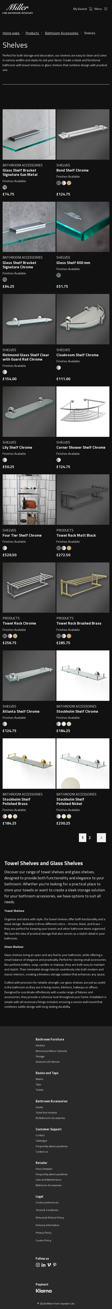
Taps (38, 1084)
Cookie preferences (47, 1202)
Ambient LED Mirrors (47, 1062)
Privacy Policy (43, 1233)
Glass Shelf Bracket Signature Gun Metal (20, 172)
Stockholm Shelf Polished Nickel (70, 801)
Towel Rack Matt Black (76, 535)
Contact (40, 1135)
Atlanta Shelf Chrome (21, 711)
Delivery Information (47, 1225)
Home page (11, 33)
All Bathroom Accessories (50, 1118)
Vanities (40, 1045)
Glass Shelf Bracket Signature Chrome (19, 265)
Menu (101, 8)
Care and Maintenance (49, 1180)
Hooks (39, 1107)
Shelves (89, 33)
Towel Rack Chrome (19, 623)
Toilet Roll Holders (46, 1113)
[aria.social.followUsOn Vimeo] (49, 1264)
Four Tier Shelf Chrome (22, 535)
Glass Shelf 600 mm (73, 263)
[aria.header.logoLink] (18, 9)
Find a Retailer (44, 1169)
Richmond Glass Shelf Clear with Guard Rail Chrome (26, 357)
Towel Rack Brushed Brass (78, 623)
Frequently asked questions (51, 1146)
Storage (40, 1056)
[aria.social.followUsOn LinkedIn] (43, 1264)
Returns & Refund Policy (50, 1217)
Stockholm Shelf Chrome (77, 711)
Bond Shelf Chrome (72, 170)
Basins (39, 1079)
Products (32, 33)
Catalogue (41, 1141)
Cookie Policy (43, 1240)
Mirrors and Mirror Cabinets (51, 1051)
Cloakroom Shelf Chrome (77, 355)
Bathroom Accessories (61, 33)
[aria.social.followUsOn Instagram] (38, 1264)
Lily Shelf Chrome (17, 447)
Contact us (42, 1152)
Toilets (39, 1090)
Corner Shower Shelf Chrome (81, 447)
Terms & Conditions (47, 1210)
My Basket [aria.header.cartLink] (83, 8)
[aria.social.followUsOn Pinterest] (55, 1264)
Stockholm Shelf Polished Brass (16, 801)
